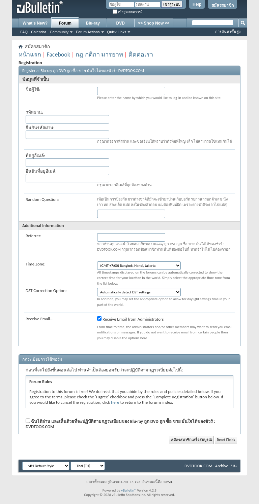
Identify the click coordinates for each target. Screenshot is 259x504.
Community (59, 32)
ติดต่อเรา (140, 54)
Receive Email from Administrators (130, 319)
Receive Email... (39, 318)
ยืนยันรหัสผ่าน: (40, 127)
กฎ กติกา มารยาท (99, 54)
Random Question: (42, 199)
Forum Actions (87, 32)
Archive (221, 465)
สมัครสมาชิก (222, 5)
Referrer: (33, 235)
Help (197, 4)
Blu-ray (93, 23)
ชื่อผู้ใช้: (33, 89)
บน (234, 465)
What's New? (35, 23)
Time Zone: (36, 263)
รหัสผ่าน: (34, 112)
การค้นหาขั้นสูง (227, 32)
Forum (65, 23)
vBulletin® (128, 490)
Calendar (38, 32)
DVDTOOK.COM (198, 465)
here (115, 402)
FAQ (24, 32)
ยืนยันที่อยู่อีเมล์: (41, 171)
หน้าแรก (30, 54)
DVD (120, 23)
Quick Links (116, 32)
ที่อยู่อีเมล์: (35, 155)
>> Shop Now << (153, 23)
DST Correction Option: (46, 290)
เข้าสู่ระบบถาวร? (127, 12)
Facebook (58, 54)
